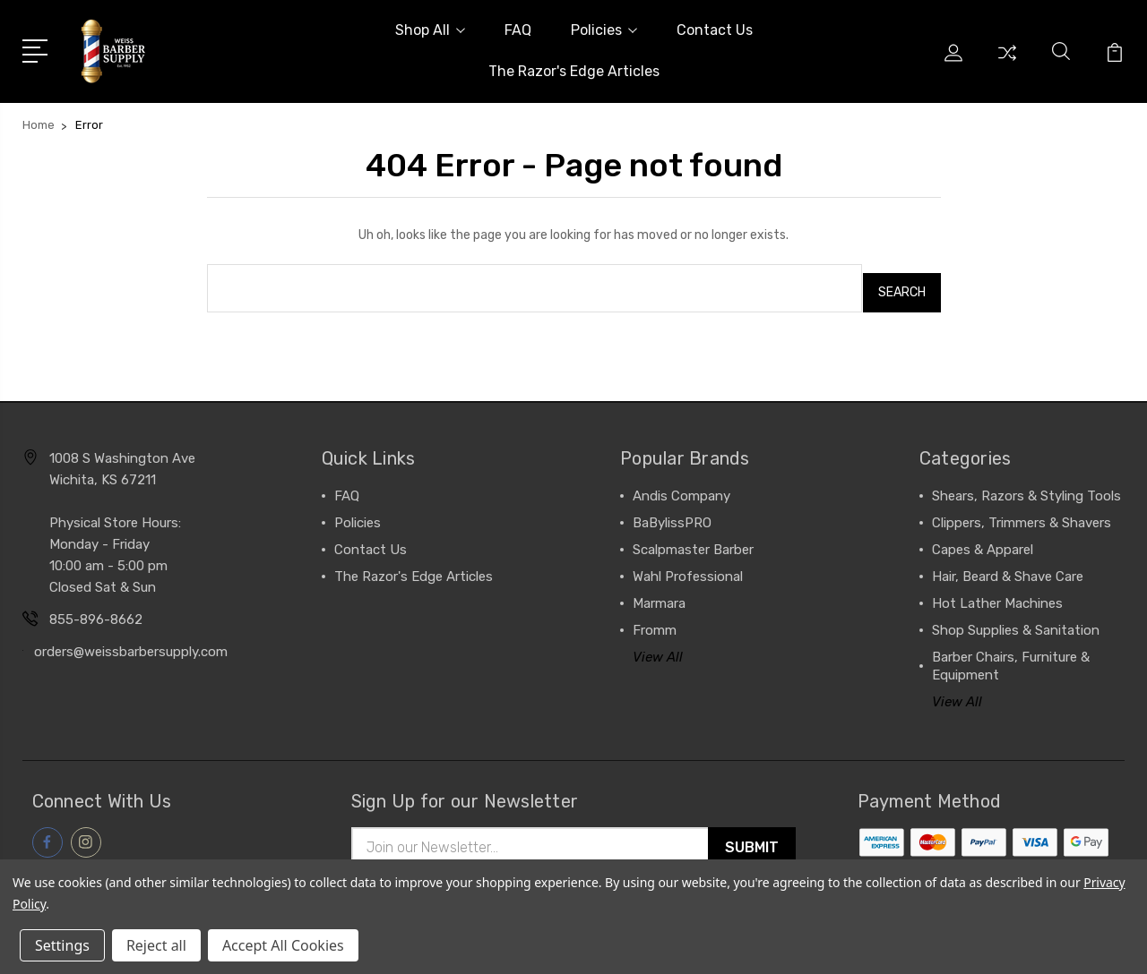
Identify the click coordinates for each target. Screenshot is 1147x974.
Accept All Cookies (283, 945)
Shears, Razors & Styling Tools (1026, 487)
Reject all (156, 945)
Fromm (655, 621)
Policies (604, 29)
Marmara (659, 594)
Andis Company (681, 487)
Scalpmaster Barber (693, 541)
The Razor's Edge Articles (574, 71)
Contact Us (715, 29)
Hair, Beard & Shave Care (1007, 568)
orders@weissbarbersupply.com (131, 643)
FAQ (518, 29)
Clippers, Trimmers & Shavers (1021, 514)
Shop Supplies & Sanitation (1016, 621)
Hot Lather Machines (997, 594)
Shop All (430, 29)
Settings (62, 945)
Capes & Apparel (982, 541)
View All (658, 648)
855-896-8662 (95, 610)
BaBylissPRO (672, 514)
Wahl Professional (688, 568)
